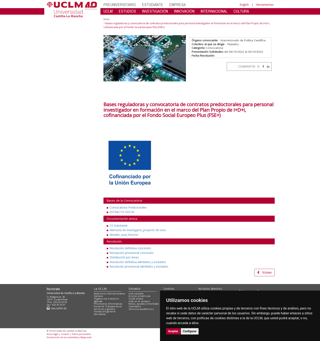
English (244, 5)
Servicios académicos (141, 308)
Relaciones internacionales (109, 293)
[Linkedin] (267, 66)
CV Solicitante (119, 225)
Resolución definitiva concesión (130, 248)
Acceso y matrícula (139, 295)
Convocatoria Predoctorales (128, 207)
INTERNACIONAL (214, 11)
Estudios (134, 289)
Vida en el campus (139, 301)
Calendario (135, 306)
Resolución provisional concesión (131, 253)
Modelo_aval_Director (124, 235)
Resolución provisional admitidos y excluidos (139, 266)
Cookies (65, 334)
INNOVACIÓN (184, 11)
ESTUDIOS (127, 11)
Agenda (98, 301)
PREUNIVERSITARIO (119, 4)
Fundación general (105, 311)
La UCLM (100, 289)
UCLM (108, 11)
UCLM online (136, 298)
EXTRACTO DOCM (122, 212)
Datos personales (81, 334)
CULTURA (241, 11)
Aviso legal (52, 334)
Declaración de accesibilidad (62, 337)
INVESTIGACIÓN (155, 11)
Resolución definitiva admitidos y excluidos (138, 262)
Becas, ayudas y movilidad (144, 303)
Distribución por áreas (124, 257)
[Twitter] (258, 66)
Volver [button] (264, 272)
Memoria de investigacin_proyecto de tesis (138, 230)
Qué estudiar (136, 293)
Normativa (100, 314)
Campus (98, 295)
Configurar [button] (190, 331)
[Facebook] (262, 66)
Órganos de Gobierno (106, 298)
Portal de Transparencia (108, 306)
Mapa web (86, 337)
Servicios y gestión (104, 308)
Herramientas (265, 5)
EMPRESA (177, 4)
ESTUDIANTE (152, 4)
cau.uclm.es (57, 308)
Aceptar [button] (173, 331)
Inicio (106, 19)
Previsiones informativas (108, 303)
